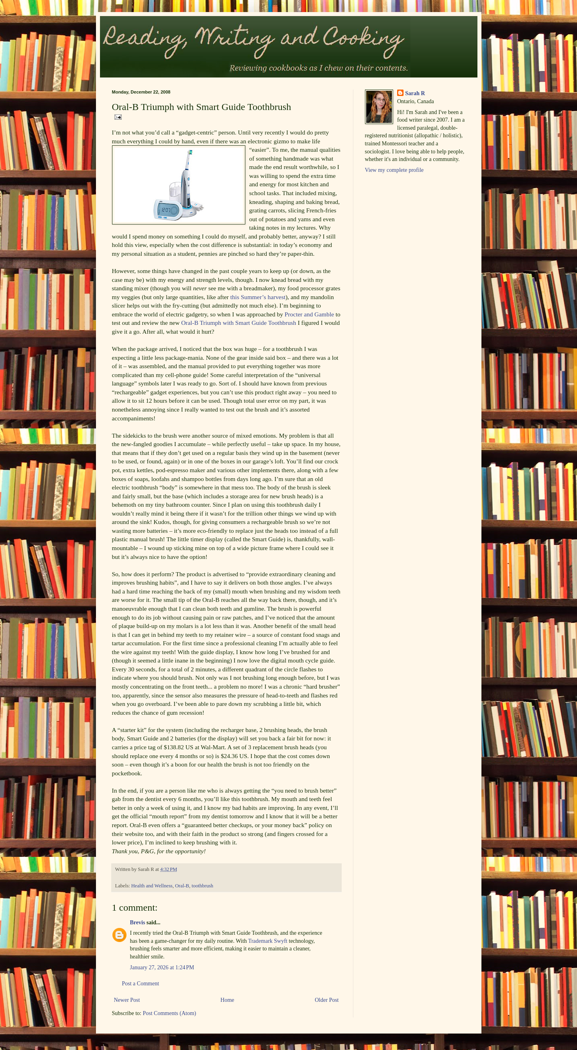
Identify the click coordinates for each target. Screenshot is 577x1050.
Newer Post (127, 1000)
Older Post (327, 1000)
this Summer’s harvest (257, 297)
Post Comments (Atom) (169, 1013)
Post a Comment (140, 984)
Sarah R (415, 93)
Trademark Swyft (267, 941)
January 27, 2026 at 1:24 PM (162, 967)
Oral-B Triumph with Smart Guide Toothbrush (238, 322)
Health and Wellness (152, 886)
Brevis (137, 923)
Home (227, 1000)
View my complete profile (394, 170)
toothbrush (202, 886)
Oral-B (182, 886)
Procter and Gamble (309, 314)
